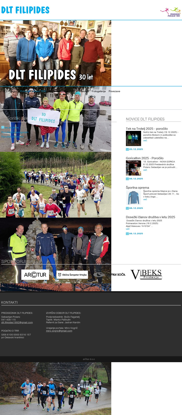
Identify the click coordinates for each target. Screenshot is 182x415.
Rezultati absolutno (12, 136)
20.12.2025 (136, 149)
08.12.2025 (136, 178)
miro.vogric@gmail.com (59, 331)
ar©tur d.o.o (89, 359)
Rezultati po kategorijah (15, 132)
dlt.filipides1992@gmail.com (17, 322)
